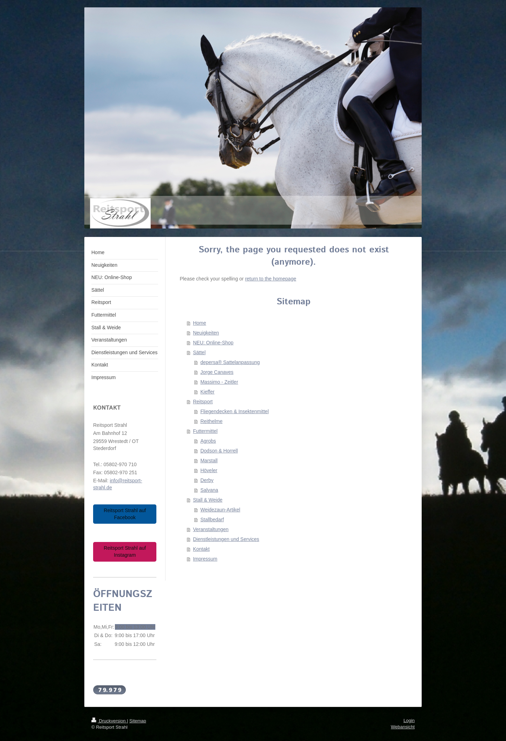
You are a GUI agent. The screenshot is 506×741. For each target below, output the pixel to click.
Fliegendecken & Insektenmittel (234, 411)
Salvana (209, 490)
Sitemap (137, 720)
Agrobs (208, 441)
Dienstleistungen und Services (226, 539)
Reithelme (211, 421)
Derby (206, 480)
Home (199, 323)
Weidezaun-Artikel (220, 509)
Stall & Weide (207, 500)
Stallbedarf (212, 519)
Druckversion (109, 720)
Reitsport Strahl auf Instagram (125, 551)
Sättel (199, 352)
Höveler (208, 470)
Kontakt (201, 549)
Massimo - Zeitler (219, 382)
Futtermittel (205, 431)
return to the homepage (270, 279)
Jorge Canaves (216, 372)
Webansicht (403, 726)
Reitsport (203, 401)
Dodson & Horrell (219, 451)
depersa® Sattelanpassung (230, 362)
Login (409, 720)
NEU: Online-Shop (213, 342)
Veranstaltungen (210, 529)
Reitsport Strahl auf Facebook (125, 514)
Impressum (205, 559)
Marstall (209, 460)
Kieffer (207, 392)
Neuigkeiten (206, 333)
